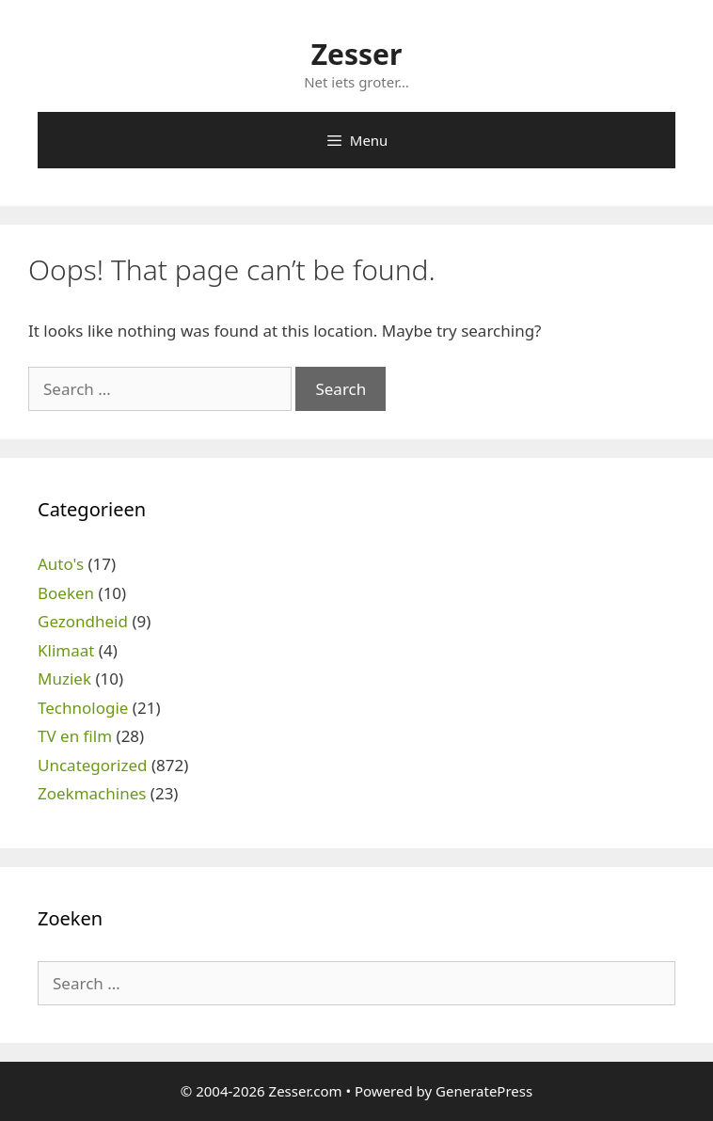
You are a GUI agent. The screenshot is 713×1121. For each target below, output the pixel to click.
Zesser (357, 54)
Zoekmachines (92, 793)
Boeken (66, 593)
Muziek (64, 678)
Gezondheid (83, 621)
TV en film (75, 736)
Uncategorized (93, 765)
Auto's (61, 564)
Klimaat (66, 650)
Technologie (83, 707)
